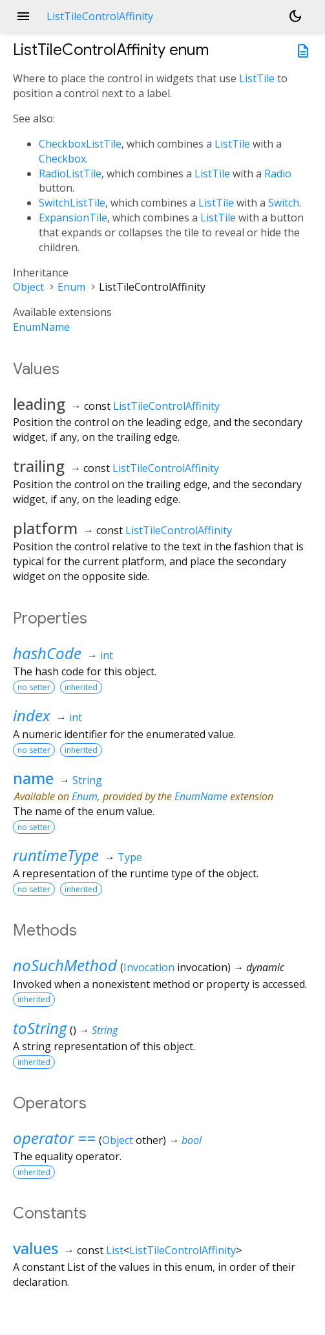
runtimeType (56, 855)
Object (28, 287)
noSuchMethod (65, 965)
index (31, 715)
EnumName (41, 327)
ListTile (257, 78)
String (87, 780)
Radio (277, 173)
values (35, 1248)
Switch (283, 203)
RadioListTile (70, 173)
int (106, 655)
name (33, 778)
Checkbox (62, 158)
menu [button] (23, 16)
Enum (71, 287)
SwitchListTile (72, 203)
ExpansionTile (73, 217)
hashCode (47, 653)
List (114, 1250)
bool (192, 1140)
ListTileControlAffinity (166, 406)
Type (130, 857)
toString (40, 1027)
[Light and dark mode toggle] (295, 16)
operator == (54, 1138)
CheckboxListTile (80, 144)
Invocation (148, 967)
